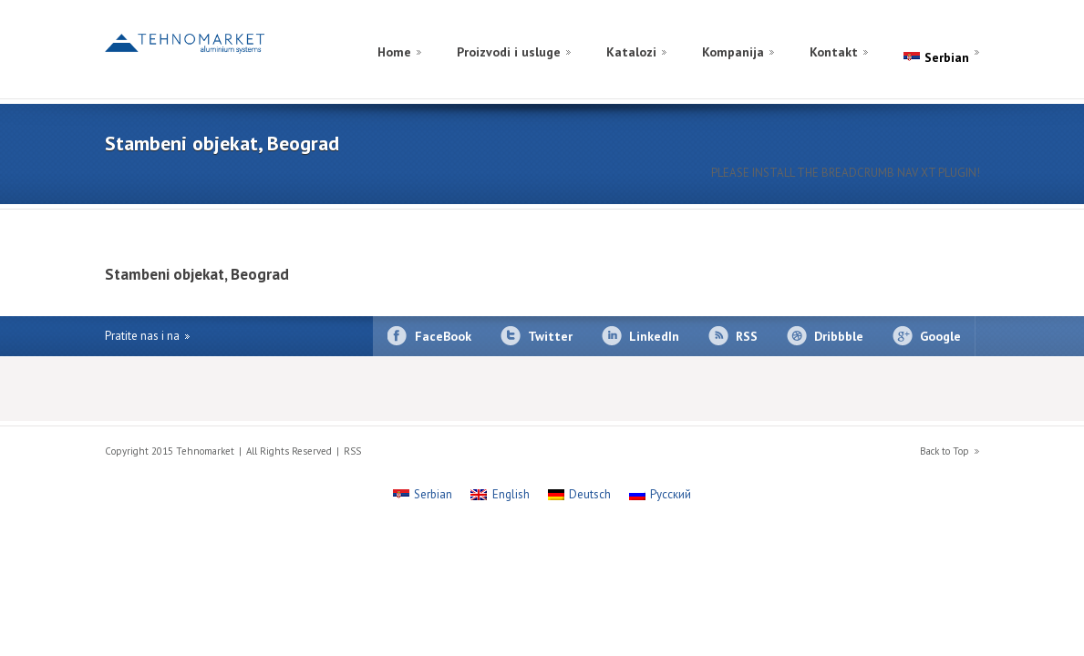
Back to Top (944, 451)
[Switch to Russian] (927, 31)
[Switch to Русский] (660, 494)
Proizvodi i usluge (509, 52)
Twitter (550, 336)
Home (394, 52)
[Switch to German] (945, 31)
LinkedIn (654, 336)
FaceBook (443, 336)
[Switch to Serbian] (422, 494)
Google (940, 336)
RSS (747, 336)
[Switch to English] (964, 31)
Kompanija (733, 52)
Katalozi (631, 52)
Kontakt (834, 52)
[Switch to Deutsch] (579, 494)
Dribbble (838, 336)
